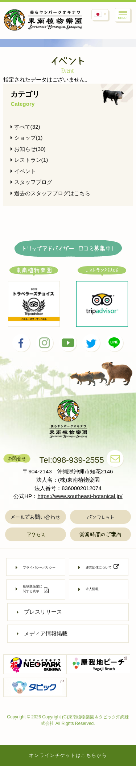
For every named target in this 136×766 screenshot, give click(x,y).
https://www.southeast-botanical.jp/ (79, 496)
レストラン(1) (29, 160)
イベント (23, 171)
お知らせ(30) (28, 149)
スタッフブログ (31, 182)
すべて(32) (25, 127)
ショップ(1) (26, 138)
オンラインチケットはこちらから (68, 755)
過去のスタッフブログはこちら (50, 193)
